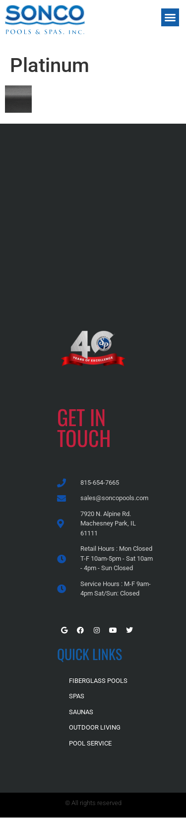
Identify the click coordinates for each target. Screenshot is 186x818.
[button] (170, 17)
